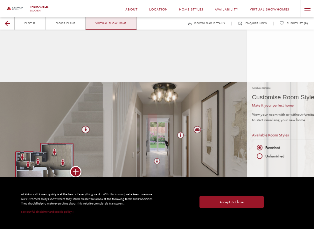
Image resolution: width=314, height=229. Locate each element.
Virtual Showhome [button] (111, 23)
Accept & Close (232, 201)
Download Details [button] (206, 23)
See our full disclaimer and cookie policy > (47, 212)
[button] (7, 23)
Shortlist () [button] (293, 23)
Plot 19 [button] (30, 23)
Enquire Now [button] (252, 23)
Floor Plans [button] (66, 23)
